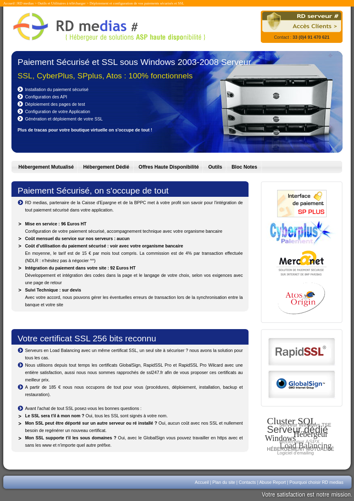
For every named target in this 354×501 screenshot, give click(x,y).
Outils (215, 167)
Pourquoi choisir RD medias (316, 482)
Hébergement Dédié (106, 167)
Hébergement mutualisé (300, 449)
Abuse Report (272, 482)
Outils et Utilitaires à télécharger (61, 3)
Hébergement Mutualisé (46, 167)
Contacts (247, 482)
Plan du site (224, 482)
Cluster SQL (291, 421)
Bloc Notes (244, 167)
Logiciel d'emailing (295, 452)
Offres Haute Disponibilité (169, 167)
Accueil (9, 3)
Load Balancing (306, 445)
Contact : (301, 37)
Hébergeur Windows (296, 436)
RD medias (25, 3)
